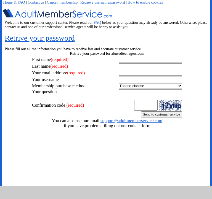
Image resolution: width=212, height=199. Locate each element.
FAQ (97, 22)
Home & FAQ (14, 2)
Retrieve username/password (102, 2)
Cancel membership (62, 2)
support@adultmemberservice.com (131, 122)
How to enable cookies (145, 2)
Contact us (36, 2)
